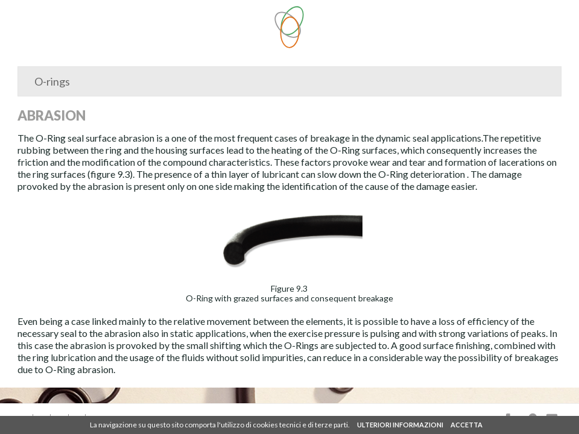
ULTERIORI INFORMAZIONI (400, 425)
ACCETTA (466, 425)
